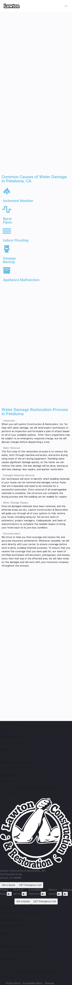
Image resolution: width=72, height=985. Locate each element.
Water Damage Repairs (15, 502)
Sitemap (67, 889)
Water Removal (11, 448)
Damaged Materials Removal (19, 475)
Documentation (11, 533)
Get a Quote (8, 885)
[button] (36, 420)
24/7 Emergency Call (30, 885)
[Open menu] (66, 6)
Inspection (9, 420)
